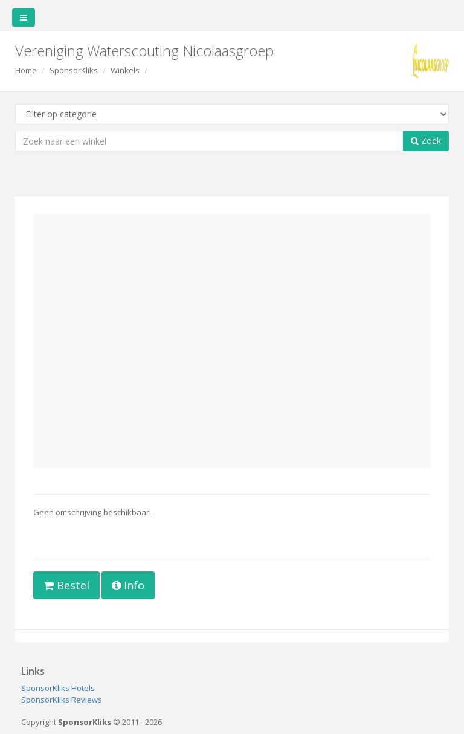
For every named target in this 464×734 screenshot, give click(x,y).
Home (26, 70)
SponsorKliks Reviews (61, 699)
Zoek (426, 140)
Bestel (66, 585)
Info (128, 585)
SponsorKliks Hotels (58, 688)
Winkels (125, 70)
